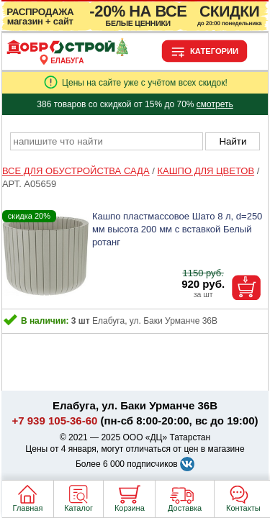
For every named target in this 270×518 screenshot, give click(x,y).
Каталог (78, 508)
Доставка (185, 508)
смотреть (215, 104)
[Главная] (67, 52)
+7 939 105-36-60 (55, 420)
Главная (28, 508)
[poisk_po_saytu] (106, 141)
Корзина (129, 508)
